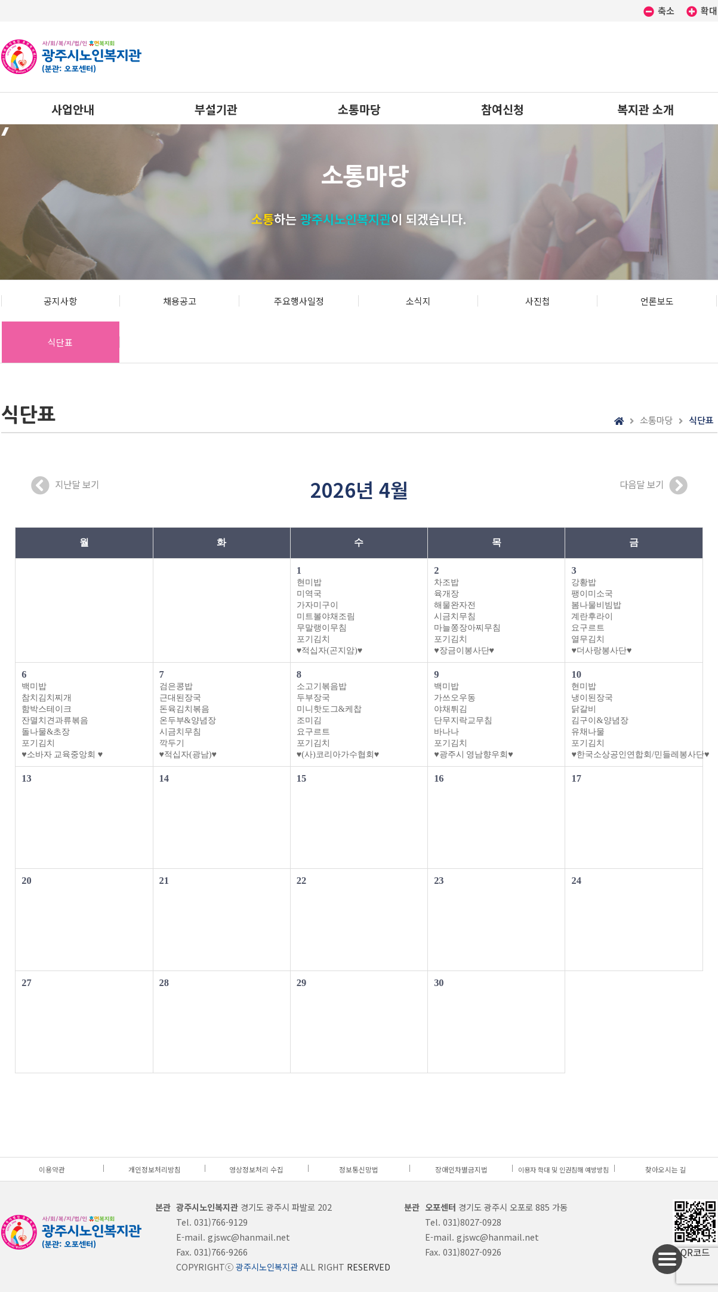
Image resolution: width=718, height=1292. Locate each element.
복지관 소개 (645, 109)
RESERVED (368, 1266)
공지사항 (60, 301)
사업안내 (72, 109)
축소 (660, 10)
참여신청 (502, 109)
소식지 (418, 301)
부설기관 (216, 109)
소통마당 (359, 109)
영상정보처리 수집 (256, 1169)
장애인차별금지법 (461, 1169)
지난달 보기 (65, 485)
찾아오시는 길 (665, 1169)
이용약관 (52, 1169)
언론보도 (657, 301)
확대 (701, 10)
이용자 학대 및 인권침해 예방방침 (563, 1169)
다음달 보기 (654, 485)
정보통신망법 (358, 1169)
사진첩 (537, 301)
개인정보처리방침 (154, 1169)
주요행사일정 (299, 301)
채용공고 (179, 301)
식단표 (60, 342)
